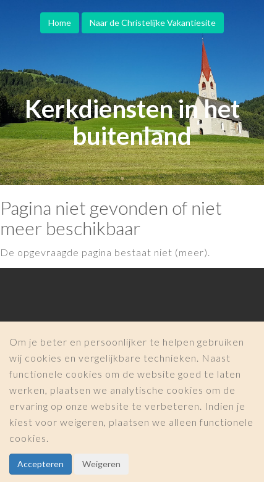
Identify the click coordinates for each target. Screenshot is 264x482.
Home (59, 22)
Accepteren (40, 464)
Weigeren (101, 464)
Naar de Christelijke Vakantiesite (153, 22)
